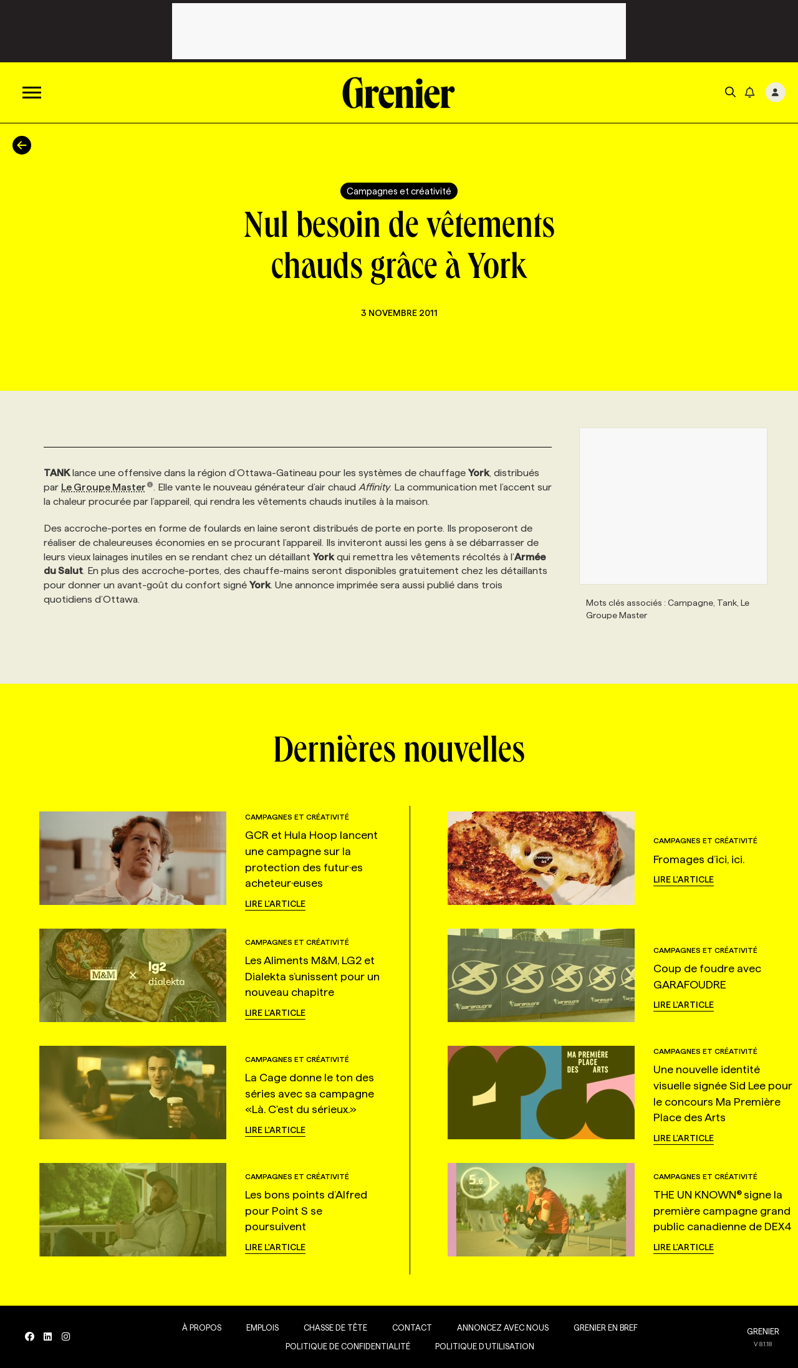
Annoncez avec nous (503, 1327)
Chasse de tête (335, 1327)
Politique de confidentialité (348, 1346)
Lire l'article (275, 904)
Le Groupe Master (107, 487)
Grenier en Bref (606, 1327)
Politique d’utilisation (484, 1346)
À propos (201, 1327)
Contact (412, 1327)
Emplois (262, 1327)
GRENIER (763, 1331)
